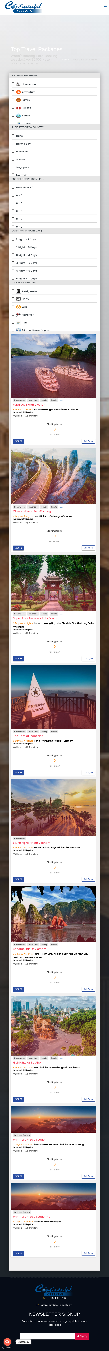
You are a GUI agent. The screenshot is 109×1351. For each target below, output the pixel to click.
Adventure (25, 92)
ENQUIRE (18, 441)
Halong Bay (23, 143)
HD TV (22, 299)
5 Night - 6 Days (26, 270)
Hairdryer (25, 315)
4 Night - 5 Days (26, 263)
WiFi (21, 307)
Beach (23, 115)
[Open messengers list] (7, 1342)
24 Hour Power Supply (33, 330)
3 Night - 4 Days (26, 255)
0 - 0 (19, 195)
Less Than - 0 (24, 187)
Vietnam (21, 159)
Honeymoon (26, 84)
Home (65, 59)
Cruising (24, 123)
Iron (21, 322)
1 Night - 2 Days (26, 239)
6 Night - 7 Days (26, 278)
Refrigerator (27, 291)
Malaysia (21, 175)
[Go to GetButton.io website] (7, 1348)
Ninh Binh (22, 151)
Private (23, 108)
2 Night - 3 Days (26, 247)
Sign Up (83, 1336)
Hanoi (20, 135)
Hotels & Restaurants (85, 59)
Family (23, 100)
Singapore (22, 167)
